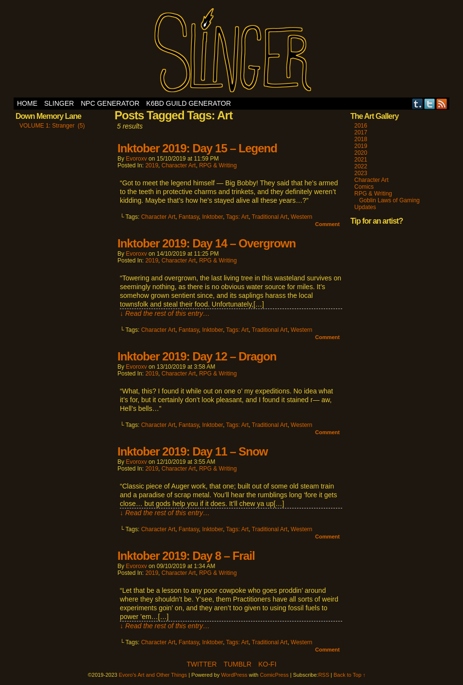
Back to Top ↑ (349, 675)
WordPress (234, 675)
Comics (364, 186)
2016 (360, 125)
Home (27, 103)
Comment (327, 224)
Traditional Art (270, 216)
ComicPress (274, 675)
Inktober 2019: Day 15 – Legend (197, 148)
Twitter (430, 104)
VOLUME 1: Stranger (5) (52, 125)
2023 (360, 173)
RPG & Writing (218, 165)
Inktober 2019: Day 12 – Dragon (196, 356)
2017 (360, 132)
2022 (360, 166)
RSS (442, 104)
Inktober (212, 216)
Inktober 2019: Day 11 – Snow (192, 451)
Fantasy (189, 216)
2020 (360, 152)
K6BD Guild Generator (188, 103)
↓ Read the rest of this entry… (165, 313)
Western (301, 216)
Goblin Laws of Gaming (389, 200)
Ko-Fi (267, 664)
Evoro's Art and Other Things (232, 51)
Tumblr (418, 104)
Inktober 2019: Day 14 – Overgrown (206, 243)
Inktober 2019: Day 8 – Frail (186, 555)
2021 (360, 159)
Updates (365, 207)
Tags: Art (237, 216)
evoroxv (136, 158)
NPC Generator (110, 103)
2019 (151, 165)
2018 (360, 139)
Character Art (179, 165)
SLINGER (59, 103)
